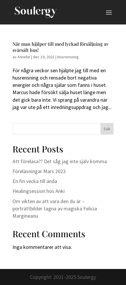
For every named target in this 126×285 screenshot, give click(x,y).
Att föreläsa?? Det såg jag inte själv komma (59, 161)
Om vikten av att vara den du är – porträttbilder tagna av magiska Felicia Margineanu (54, 208)
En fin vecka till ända (34, 181)
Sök (107, 128)
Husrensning (68, 56)
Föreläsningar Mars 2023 (39, 171)
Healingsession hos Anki (38, 191)
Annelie (23, 56)
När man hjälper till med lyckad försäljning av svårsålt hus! (60, 47)
